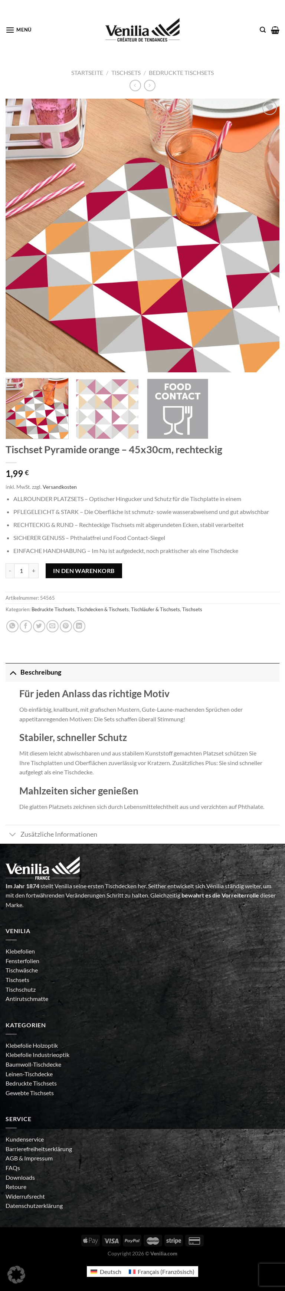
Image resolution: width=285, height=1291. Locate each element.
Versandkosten (60, 487)
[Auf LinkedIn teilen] (79, 626)
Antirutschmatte (27, 998)
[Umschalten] (13, 672)
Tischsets (126, 72)
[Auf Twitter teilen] (39, 626)
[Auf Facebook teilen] (26, 626)
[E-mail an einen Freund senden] (52, 626)
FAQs (13, 1167)
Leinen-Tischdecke (29, 1073)
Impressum (38, 1158)
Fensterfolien (22, 960)
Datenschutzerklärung (34, 1205)
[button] (16, 1274)
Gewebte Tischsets (30, 1092)
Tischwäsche (22, 970)
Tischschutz (21, 989)
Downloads (20, 1177)
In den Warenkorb (84, 570)
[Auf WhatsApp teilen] (12, 626)
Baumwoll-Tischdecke (33, 1064)
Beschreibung (33, 672)
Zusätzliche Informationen (51, 835)
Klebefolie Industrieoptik (37, 1054)
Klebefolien (20, 951)
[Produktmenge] (21, 570)
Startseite (87, 72)
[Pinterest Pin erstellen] (66, 626)
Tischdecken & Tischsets (103, 609)
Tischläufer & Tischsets (155, 609)
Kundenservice (25, 1139)
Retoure (16, 1186)
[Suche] (263, 30)
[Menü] (19, 30)
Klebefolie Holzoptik (32, 1045)
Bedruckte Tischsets (181, 72)
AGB (12, 1158)
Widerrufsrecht (25, 1196)
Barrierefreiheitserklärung (39, 1148)
